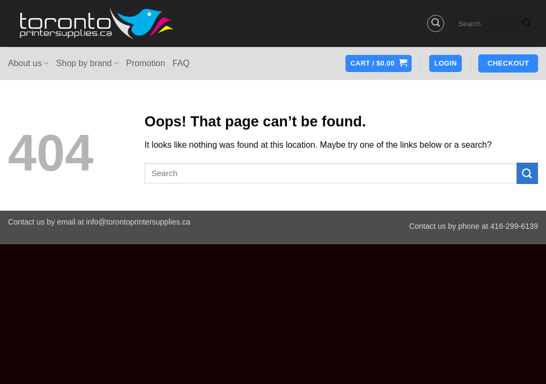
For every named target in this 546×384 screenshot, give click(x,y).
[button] (435, 23)
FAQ (181, 63)
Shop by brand (87, 63)
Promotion (145, 63)
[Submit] (527, 23)
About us (28, 63)
